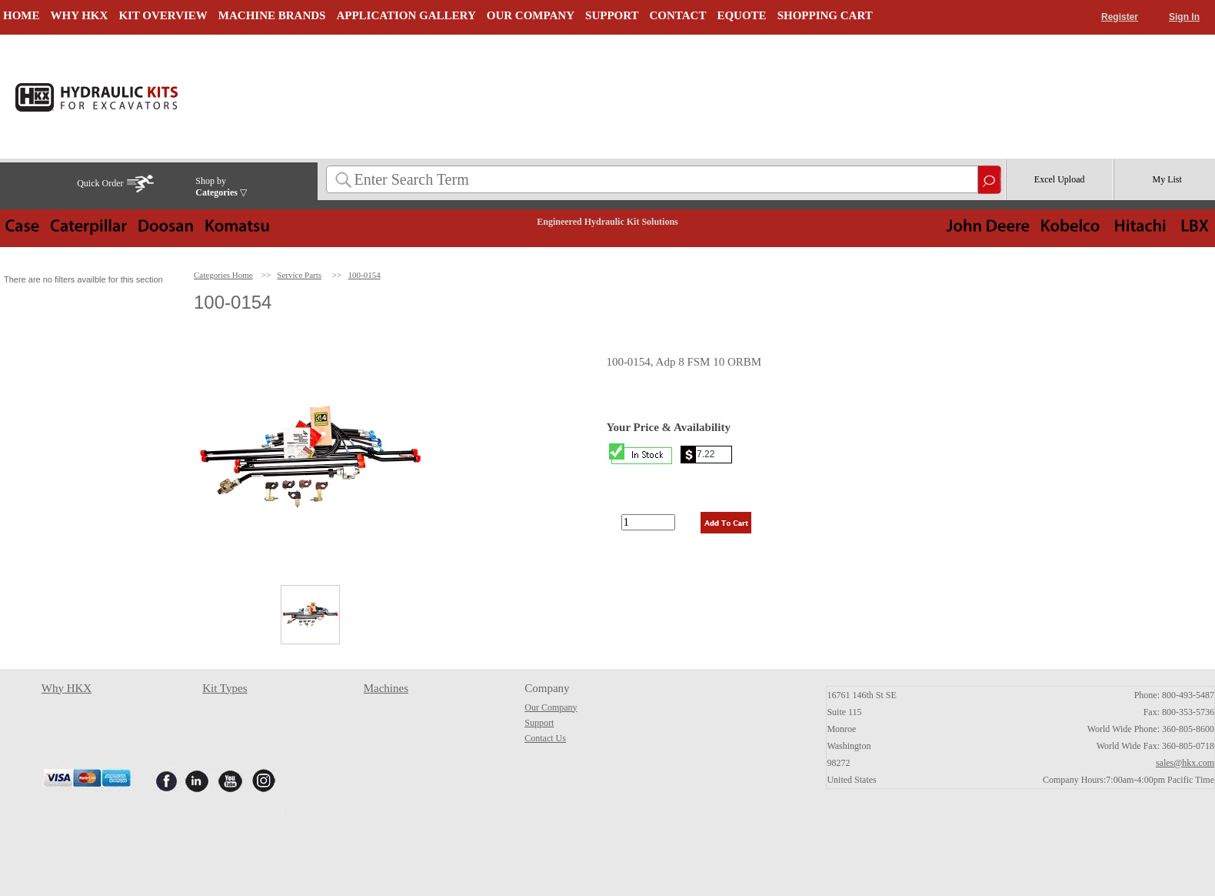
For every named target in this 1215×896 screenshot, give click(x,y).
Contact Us (545, 738)
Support (539, 722)
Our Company (550, 707)
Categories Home (223, 274)
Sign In (1184, 17)
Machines (386, 688)
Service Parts (299, 274)
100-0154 (364, 274)
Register (1119, 17)
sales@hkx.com (1185, 762)
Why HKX (67, 688)
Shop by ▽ (221, 187)
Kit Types (224, 688)
